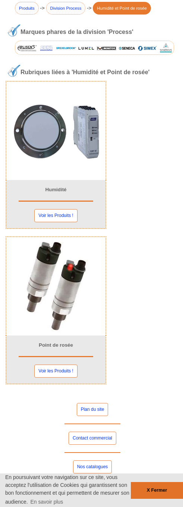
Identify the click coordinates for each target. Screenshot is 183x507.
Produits (27, 8)
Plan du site (92, 409)
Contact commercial (92, 438)
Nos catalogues (92, 466)
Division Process (66, 8)
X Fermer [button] (157, 490)
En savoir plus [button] (46, 502)
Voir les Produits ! (55, 215)
